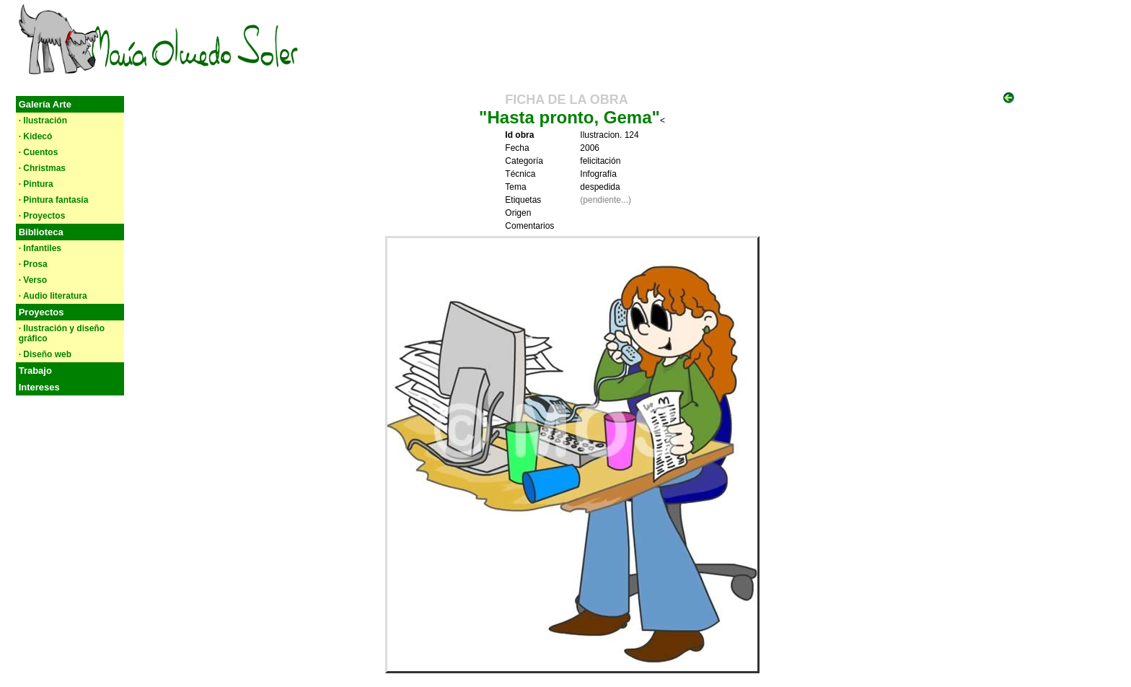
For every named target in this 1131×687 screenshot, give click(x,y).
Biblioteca (41, 232)
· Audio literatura (53, 296)
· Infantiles (40, 248)
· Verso (33, 280)
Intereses (39, 387)
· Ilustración (43, 120)
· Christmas (42, 168)
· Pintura (36, 184)
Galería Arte (45, 104)
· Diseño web (45, 354)
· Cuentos (38, 152)
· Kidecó (36, 136)
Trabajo (35, 370)
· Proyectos (42, 216)
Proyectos (41, 312)
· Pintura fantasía (54, 200)
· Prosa (33, 264)
